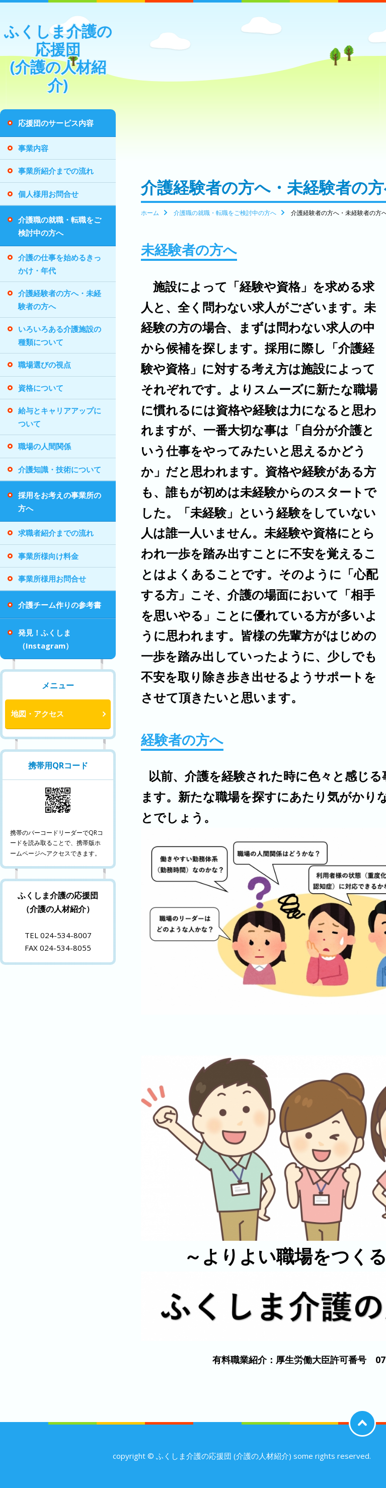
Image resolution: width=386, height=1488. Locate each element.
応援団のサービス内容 (56, 123)
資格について (40, 388)
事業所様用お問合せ (52, 579)
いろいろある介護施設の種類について (59, 335)
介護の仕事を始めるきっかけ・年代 (59, 263)
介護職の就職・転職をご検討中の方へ (59, 226)
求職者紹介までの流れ (56, 533)
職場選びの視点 (44, 365)
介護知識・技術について (59, 469)
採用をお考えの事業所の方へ (59, 501)
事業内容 (33, 148)
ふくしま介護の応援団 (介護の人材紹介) (58, 58)
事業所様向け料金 (48, 556)
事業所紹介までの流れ (56, 171)
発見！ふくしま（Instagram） (45, 639)
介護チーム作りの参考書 (59, 605)
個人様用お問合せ (48, 194)
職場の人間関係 (44, 446)
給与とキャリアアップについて (59, 417)
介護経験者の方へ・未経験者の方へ (59, 299)
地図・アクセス (37, 713)
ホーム (150, 212)
